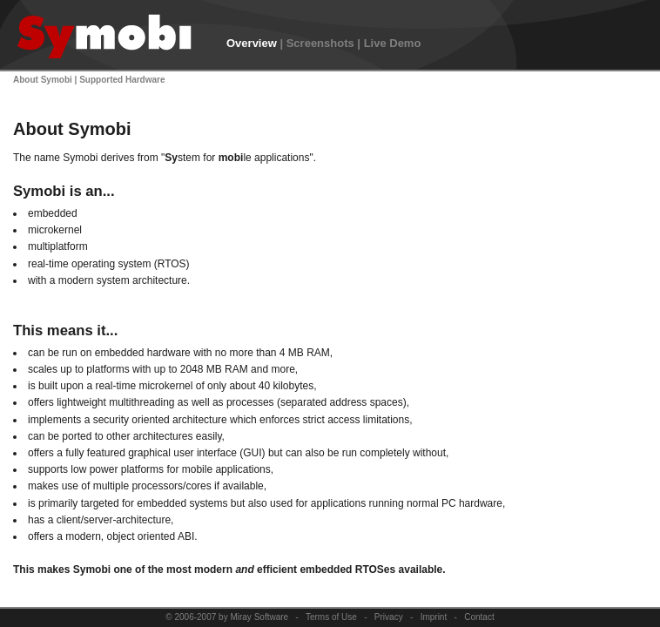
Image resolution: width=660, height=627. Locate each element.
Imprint (434, 617)
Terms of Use (331, 617)
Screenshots (320, 43)
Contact (479, 617)
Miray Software (259, 617)
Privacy (388, 617)
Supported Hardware (122, 79)
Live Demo (392, 43)
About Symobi (42, 79)
